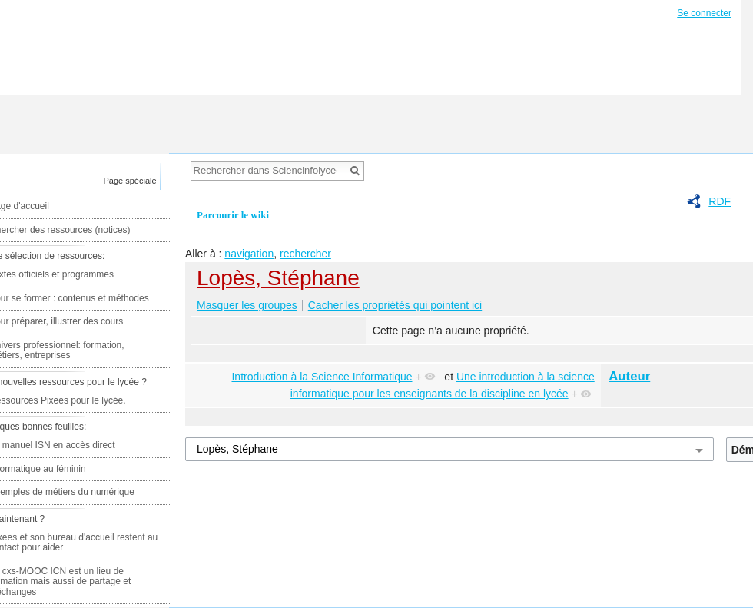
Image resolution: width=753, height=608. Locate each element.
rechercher (305, 254)
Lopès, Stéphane (278, 278)
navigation (249, 254)
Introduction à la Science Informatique (321, 376)
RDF (719, 201)
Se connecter (704, 13)
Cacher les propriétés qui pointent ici (395, 305)
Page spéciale (130, 180)
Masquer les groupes (247, 305)
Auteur (629, 376)
